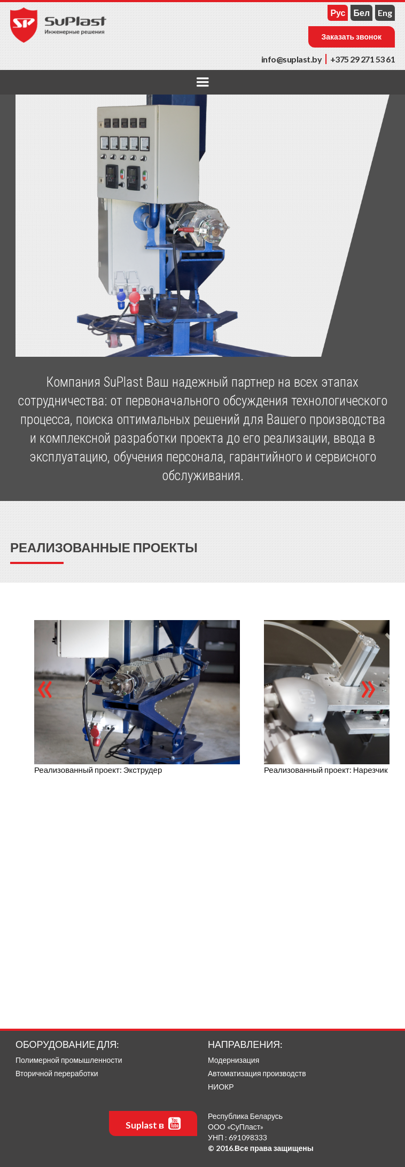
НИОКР (221, 1086)
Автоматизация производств (257, 1073)
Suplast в (153, 1123)
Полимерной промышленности (68, 1059)
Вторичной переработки (56, 1073)
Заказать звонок (352, 36)
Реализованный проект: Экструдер (98, 769)
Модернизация (233, 1059)
